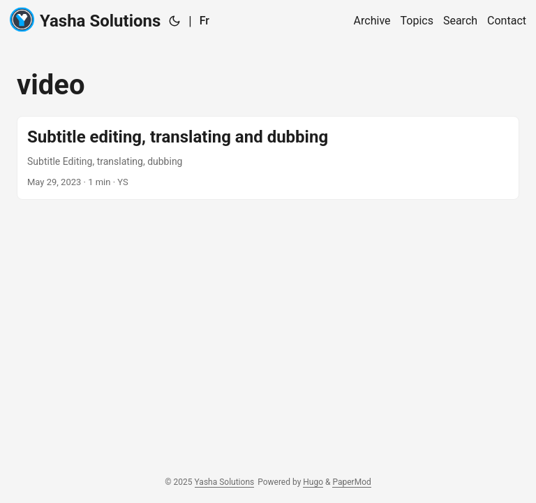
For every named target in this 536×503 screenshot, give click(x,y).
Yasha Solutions (85, 20)
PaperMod (351, 482)
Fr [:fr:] (204, 20)
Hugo (313, 482)
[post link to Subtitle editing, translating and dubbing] (268, 158)
